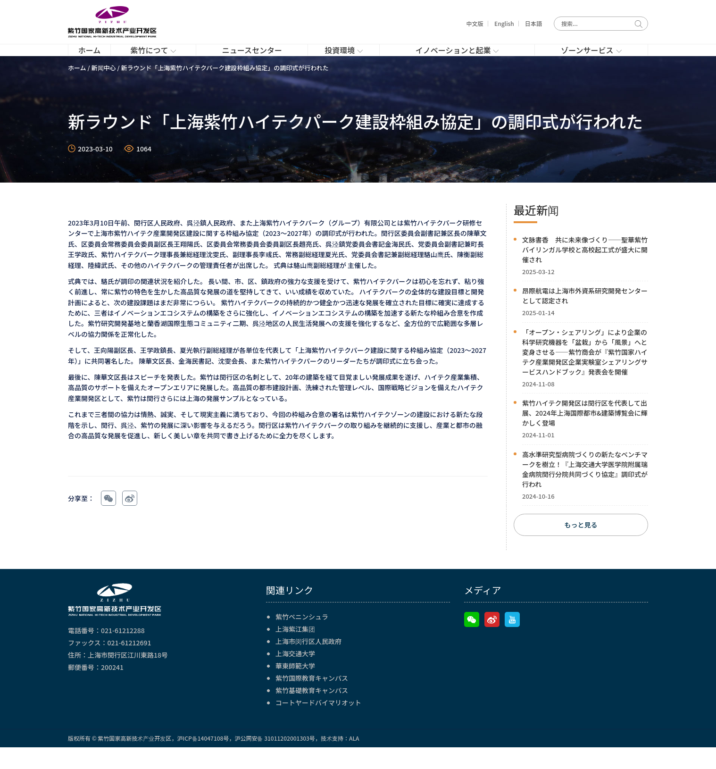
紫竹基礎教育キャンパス (311, 712)
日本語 (533, 23)
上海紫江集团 (295, 650)
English (504, 23)
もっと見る (581, 546)
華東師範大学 (295, 687)
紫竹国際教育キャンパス (311, 699)
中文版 (474, 23)
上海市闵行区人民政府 (308, 663)
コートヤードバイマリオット (318, 724)
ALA (354, 760)
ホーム (77, 88)
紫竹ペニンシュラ (301, 638)
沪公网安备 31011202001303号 (274, 760)
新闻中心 (104, 88)
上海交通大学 (295, 675)
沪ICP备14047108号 (203, 760)
